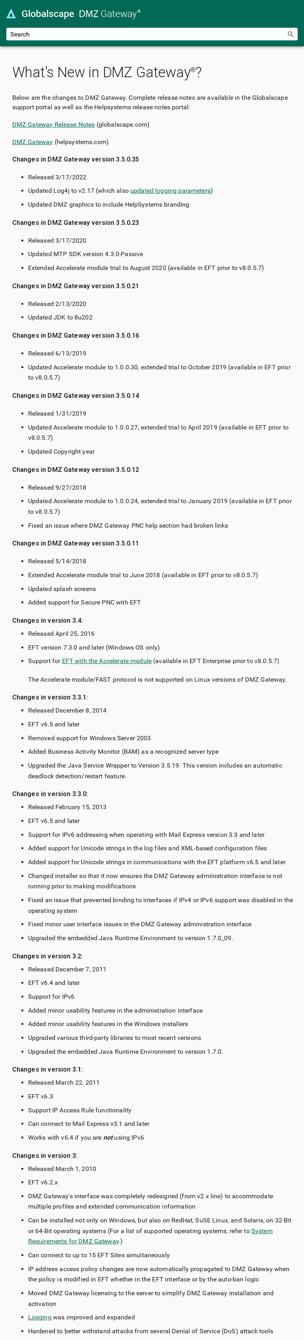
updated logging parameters (170, 190)
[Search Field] (152, 34)
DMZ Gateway (32, 142)
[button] (290, 34)
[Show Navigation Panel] (293, 13)
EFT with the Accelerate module (107, 661)
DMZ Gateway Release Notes (53, 124)
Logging (39, 1317)
